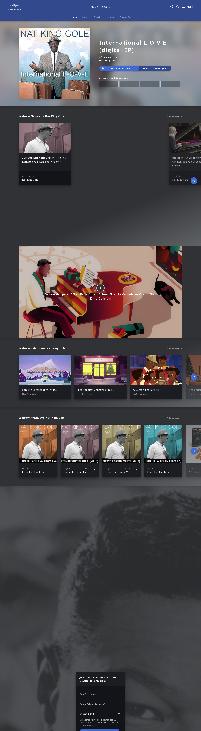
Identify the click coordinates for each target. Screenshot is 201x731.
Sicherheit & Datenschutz (91, 693)
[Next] (194, 154)
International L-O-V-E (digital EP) (133, 46)
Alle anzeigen (174, 117)
